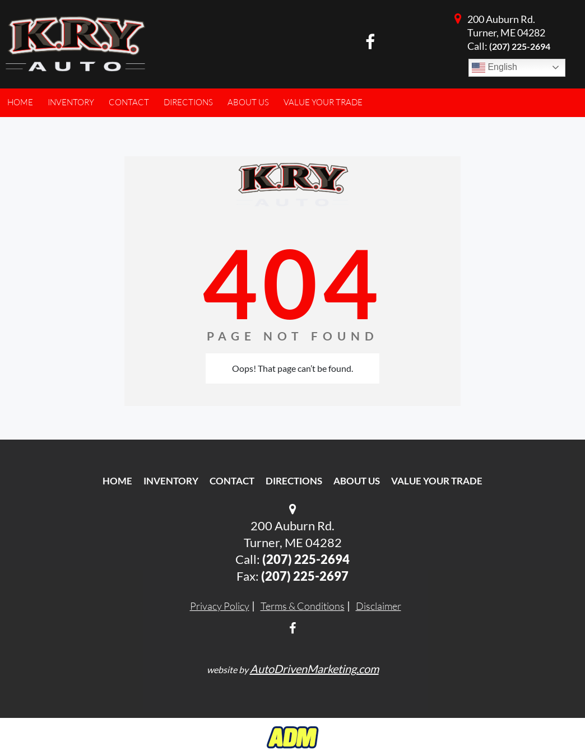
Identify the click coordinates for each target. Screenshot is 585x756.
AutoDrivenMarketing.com (314, 668)
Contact (232, 481)
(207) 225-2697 (305, 576)
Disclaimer (378, 606)
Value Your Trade (436, 481)
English (494, 67)
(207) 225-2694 (519, 46)
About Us (356, 481)
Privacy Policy (219, 606)
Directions (294, 481)
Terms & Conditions (303, 606)
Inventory (170, 481)
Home (117, 481)
